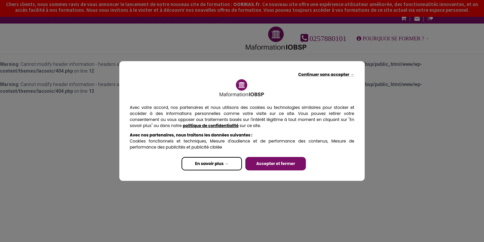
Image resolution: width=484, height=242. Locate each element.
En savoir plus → (211, 163)
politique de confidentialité (211, 125)
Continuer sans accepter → (326, 74)
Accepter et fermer (275, 163)
